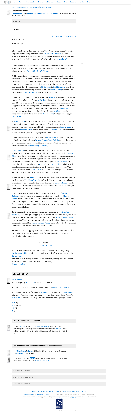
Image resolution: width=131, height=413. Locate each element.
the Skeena (58, 111)
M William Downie (52, 53)
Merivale (22, 326)
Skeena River (55, 89)
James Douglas (45, 245)
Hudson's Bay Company (38, 145)
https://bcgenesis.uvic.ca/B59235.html (66, 397)
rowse (40, 2)
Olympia (32, 358)
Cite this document (46, 7)
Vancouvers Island (68, 36)
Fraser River (17, 297)
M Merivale (17, 279)
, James (18, 13)
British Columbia (32, 180)
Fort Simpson (59, 87)
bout (21, 2)
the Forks (41, 100)
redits (81, 2)
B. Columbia (46, 292)
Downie (58, 329)
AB (13, 302)
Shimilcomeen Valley (40, 223)
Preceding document (22, 7)
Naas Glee (63, 108)
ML (13, 7)
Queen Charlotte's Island (37, 71)
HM (13, 305)
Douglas (30, 351)
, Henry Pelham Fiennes (42, 13)
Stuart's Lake (53, 140)
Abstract (18, 21)
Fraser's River (26, 129)
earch (89, 2)
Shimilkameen (67, 292)
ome (14, 2)
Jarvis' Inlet (64, 59)
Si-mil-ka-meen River (42, 360)
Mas (65, 2)
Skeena (52, 97)
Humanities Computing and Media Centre (45, 391)
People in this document (22, 371)
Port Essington (31, 92)
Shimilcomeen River (65, 217)
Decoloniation (30, 2)
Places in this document (22, 384)
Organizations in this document (24, 377)
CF (13, 308)
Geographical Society (60, 287)
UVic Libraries (67, 391)
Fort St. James (41, 140)
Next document (34, 7)
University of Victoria (79, 391)
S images (49, 2)
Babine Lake (48, 114)
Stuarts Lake (65, 127)
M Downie (46, 87)
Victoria (55, 36)
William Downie (21, 351)
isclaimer (73, 2)
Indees (58, 2)
